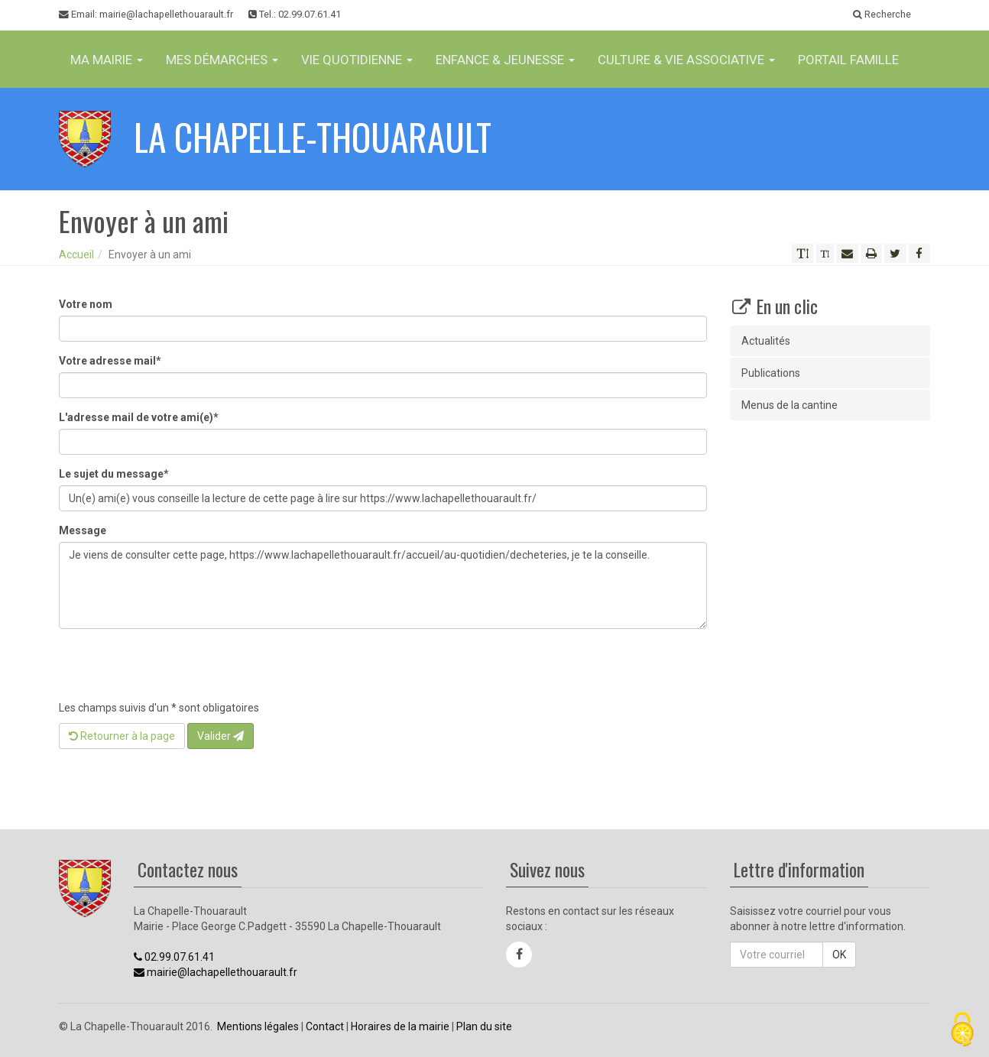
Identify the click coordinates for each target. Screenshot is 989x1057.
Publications (770, 373)
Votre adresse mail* (110, 361)
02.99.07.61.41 (174, 957)
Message (82, 530)
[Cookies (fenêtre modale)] (962, 1030)
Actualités (765, 341)
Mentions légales (258, 1026)
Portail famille (848, 59)
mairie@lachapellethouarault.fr (215, 972)
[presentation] (175, 670)
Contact (325, 1026)
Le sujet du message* (114, 474)
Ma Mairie (106, 59)
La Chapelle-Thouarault (312, 136)
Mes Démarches (222, 59)
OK (839, 954)
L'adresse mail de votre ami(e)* (139, 417)
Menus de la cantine (789, 405)
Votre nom (85, 304)
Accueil (76, 254)
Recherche (882, 14)
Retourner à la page (122, 736)
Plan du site (484, 1026)
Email (146, 14)
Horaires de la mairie (400, 1026)
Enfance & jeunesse (505, 59)
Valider (220, 736)
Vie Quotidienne (357, 59)
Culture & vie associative (686, 59)
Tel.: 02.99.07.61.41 (294, 14)
